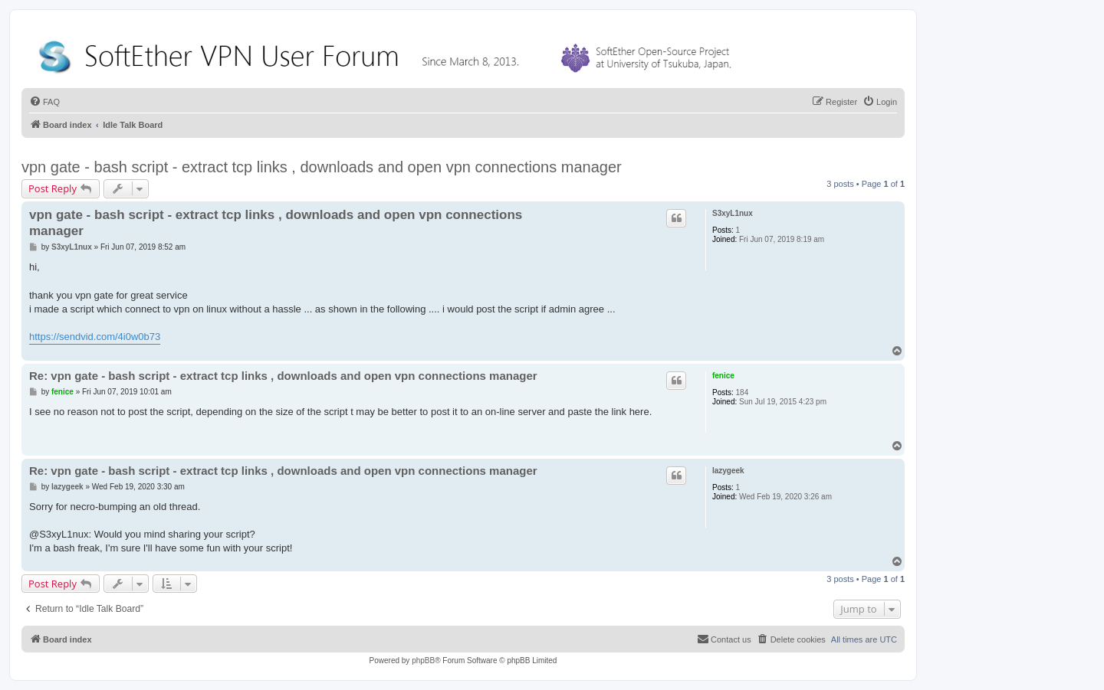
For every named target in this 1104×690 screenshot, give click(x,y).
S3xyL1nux (732, 213)
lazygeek (728, 470)
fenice (723, 375)
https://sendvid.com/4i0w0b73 (94, 336)
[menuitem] (44, 102)
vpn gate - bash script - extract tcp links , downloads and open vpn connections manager (321, 167)
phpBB (423, 660)
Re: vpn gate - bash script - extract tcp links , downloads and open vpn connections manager (283, 375)
